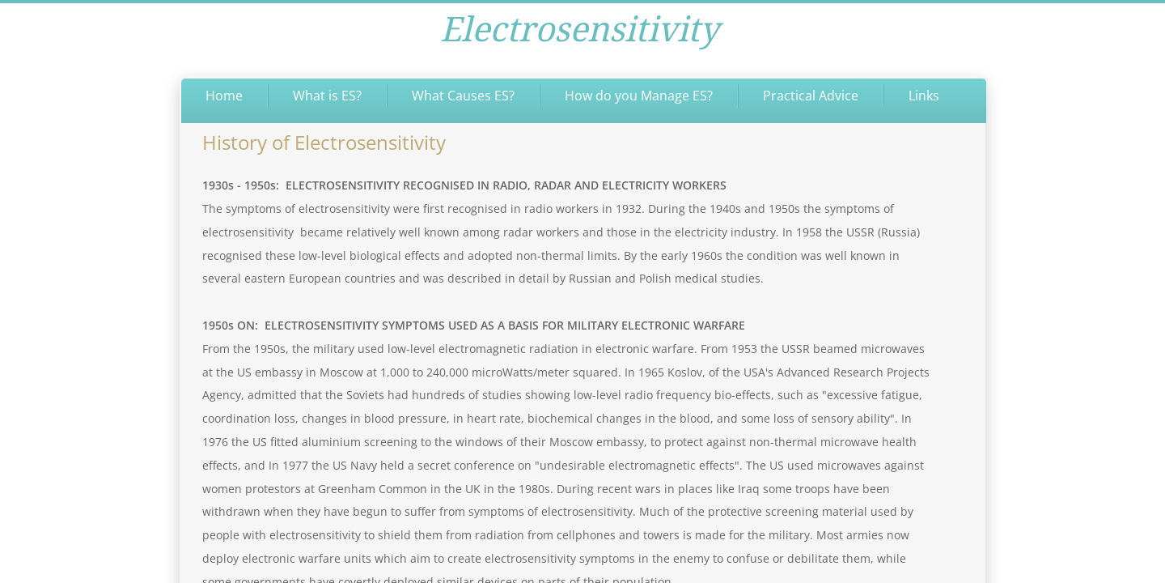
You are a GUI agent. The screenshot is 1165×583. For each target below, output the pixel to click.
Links (924, 95)
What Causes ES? (463, 95)
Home (224, 95)
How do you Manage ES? (639, 95)
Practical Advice (810, 95)
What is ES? (327, 95)
